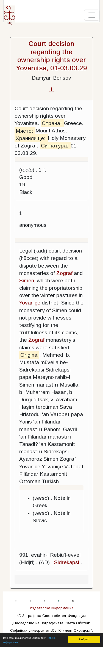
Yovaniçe (29, 303)
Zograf (64, 273)
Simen (26, 280)
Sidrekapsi (66, 562)
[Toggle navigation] (91, 15)
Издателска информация (51, 608)
